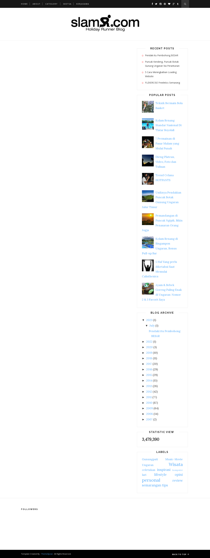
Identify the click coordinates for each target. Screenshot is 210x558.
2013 (149, 386)
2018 (149, 358)
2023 (149, 320)
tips (165, 485)
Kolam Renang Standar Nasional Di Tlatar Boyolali (169, 125)
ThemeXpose (47, 554)
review (177, 480)
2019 (149, 353)
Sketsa (67, 4)
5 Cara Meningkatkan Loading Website (161, 74)
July (152, 325)
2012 (149, 391)
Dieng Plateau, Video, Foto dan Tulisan (166, 162)
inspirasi (164, 469)
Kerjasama (82, 4)
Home (24, 4)
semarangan (151, 485)
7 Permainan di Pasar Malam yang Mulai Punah (167, 143)
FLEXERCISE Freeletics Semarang (162, 82)
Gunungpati (150, 459)
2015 (149, 375)
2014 (149, 380)
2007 (149, 419)
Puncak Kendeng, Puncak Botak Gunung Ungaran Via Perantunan (162, 63)
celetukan (148, 470)
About (36, 4)
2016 (149, 369)
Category (51, 4)
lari (144, 475)
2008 (149, 414)
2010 (149, 403)
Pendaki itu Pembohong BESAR (161, 55)
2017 (149, 364)
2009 (149, 408)
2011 (149, 397)
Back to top (180, 554)
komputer (177, 470)
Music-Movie (174, 459)
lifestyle (160, 474)
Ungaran (148, 465)
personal (151, 480)
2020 (149, 347)
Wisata (176, 464)
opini (179, 474)
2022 (149, 341)
